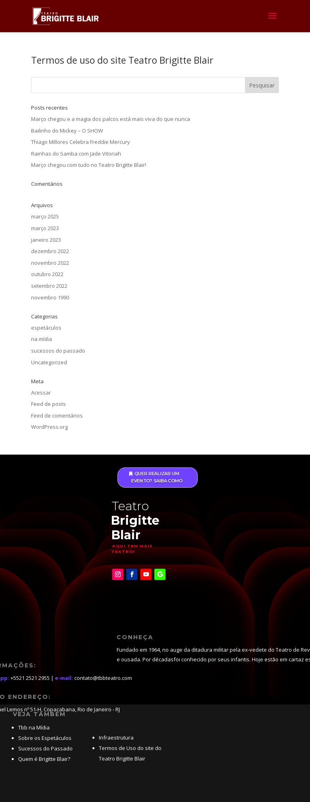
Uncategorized (49, 362)
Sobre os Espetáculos (44, 738)
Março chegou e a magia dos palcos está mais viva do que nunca (110, 119)
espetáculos (46, 327)
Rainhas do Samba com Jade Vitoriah (76, 153)
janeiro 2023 (46, 239)
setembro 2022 (49, 285)
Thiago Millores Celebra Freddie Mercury (80, 141)
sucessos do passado (58, 350)
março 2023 (45, 228)
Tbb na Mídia (34, 727)
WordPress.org (49, 426)
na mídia (41, 339)
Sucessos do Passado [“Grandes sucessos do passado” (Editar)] (45, 748)
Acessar (41, 392)
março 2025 (45, 216)
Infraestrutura (116, 737)
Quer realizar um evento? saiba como (156, 477)
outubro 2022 (47, 274)
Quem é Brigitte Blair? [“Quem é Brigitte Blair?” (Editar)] (44, 759)
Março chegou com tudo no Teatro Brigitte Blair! (88, 164)
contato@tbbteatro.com (103, 677)
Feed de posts (48, 403)
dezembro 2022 (50, 251)
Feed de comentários (57, 415)
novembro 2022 (50, 262)
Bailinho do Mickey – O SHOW (67, 130)
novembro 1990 (50, 297)
